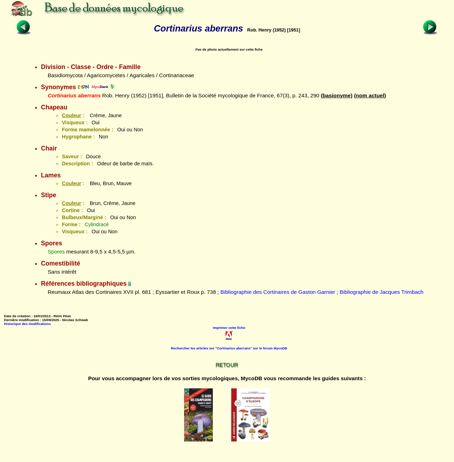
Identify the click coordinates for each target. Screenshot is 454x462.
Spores (56, 252)
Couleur (71, 115)
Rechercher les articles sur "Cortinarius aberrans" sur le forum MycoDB (229, 348)
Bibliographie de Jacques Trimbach (381, 292)
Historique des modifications (27, 324)
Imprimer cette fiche (229, 328)
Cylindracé (97, 224)
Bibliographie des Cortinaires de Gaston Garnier (278, 292)
